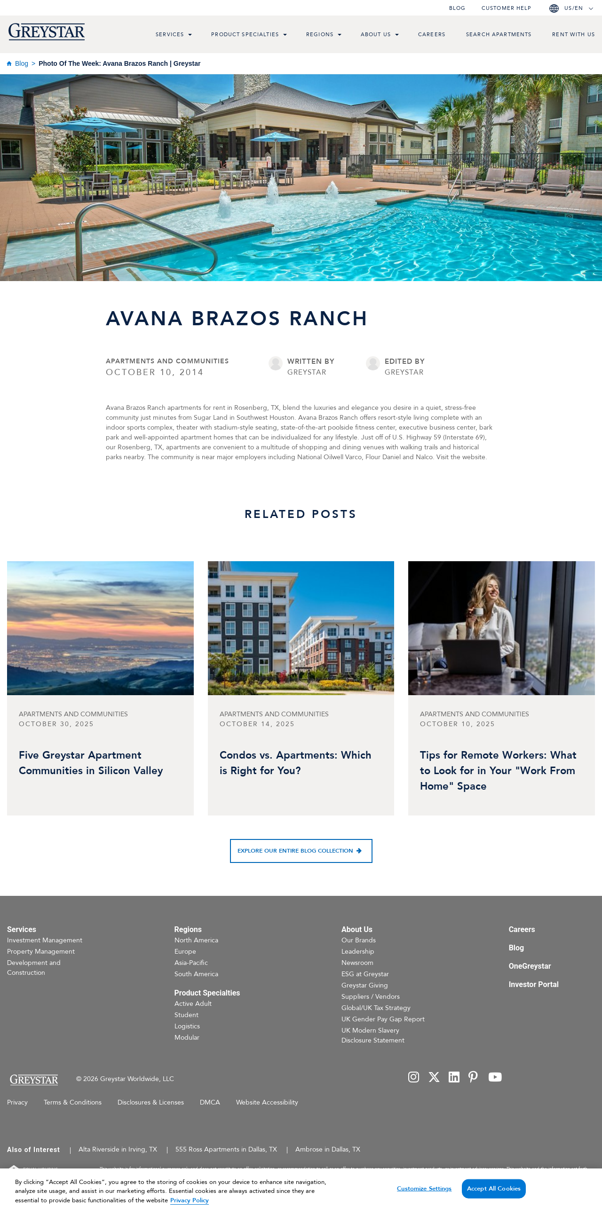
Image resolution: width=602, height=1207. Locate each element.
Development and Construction (34, 967)
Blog (457, 8)
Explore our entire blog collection (295, 850)
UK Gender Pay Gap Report (383, 1019)
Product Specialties (245, 34)
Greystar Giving (364, 985)
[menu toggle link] (190, 36)
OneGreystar (530, 966)
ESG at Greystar (365, 974)
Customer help (506, 8)
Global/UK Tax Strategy (376, 1007)
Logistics (187, 1026)
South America (196, 974)
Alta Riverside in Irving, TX (118, 1149)
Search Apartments (498, 34)
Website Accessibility (267, 1102)
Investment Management (44, 940)
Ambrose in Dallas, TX (327, 1149)
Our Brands (358, 940)
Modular (186, 1037)
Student (186, 1015)
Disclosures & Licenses (151, 1102)
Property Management (41, 951)
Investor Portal (534, 984)
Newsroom (357, 962)
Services (170, 34)
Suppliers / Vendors (370, 996)
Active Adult (193, 1003)
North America (196, 940)
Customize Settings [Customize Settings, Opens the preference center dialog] (424, 1195)
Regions (319, 34)
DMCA (210, 1102)
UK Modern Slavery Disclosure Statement (372, 1035)
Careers (431, 34)
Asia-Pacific (191, 962)
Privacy (17, 1102)
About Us (376, 34)
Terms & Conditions (73, 1102)
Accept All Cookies (494, 1195)
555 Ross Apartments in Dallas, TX (226, 1149)
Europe (185, 951)
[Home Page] (33, 1080)
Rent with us (573, 34)
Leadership (357, 951)
